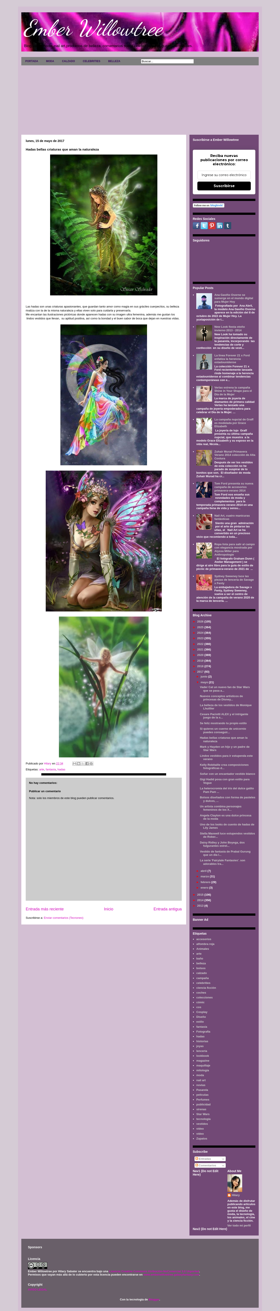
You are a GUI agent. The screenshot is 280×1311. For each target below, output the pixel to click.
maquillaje (203, 1065)
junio (204, 676)
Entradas (203, 1158)
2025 (200, 627)
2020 (200, 655)
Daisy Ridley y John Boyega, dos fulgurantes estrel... (222, 844)
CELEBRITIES (91, 61)
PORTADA (31, 61)
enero (205, 887)
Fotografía (203, 1031)
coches (201, 992)
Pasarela (202, 1090)
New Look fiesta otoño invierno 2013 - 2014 (229, 328)
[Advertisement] (140, 98)
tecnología (203, 1119)
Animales (202, 948)
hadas (61, 769)
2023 (200, 638)
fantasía (51, 769)
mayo (205, 682)
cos (198, 1007)
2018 (200, 666)
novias (200, 1085)
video (200, 1128)
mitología (202, 1070)
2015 (200, 894)
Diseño (201, 1016)
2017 (200, 671)
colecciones (204, 997)
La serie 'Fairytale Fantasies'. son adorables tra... (222, 862)
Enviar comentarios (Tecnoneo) (63, 917)
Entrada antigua (168, 909)
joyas (200, 1046)
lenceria (201, 1051)
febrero (206, 882)
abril (204, 871)
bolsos (200, 968)
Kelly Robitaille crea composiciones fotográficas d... (224, 766)
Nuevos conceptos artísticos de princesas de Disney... (221, 697)
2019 (200, 660)
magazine (202, 1060)
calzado (201, 973)
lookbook (202, 1055)
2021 (200, 649)
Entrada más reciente (45, 909)
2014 (200, 900)
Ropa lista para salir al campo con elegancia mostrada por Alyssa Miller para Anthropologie (234, 549)
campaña (202, 978)
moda (200, 1075)
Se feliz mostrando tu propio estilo (223, 723)
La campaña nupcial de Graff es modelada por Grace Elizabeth (233, 423)
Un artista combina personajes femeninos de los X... (220, 808)
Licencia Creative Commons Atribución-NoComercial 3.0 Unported (154, 1271)
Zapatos (201, 1138)
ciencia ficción (206, 987)
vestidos (202, 1123)
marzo (205, 876)
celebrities (203, 983)
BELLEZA (114, 61)
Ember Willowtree (93, 28)
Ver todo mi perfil (239, 1225)
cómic (200, 1002)
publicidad (203, 1104)
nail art (201, 1080)
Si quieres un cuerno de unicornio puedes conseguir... (223, 730)
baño (199, 958)
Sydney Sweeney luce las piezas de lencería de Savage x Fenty (234, 579)
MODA (50, 61)
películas (202, 1094)
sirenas (201, 1109)
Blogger (154, 1299)
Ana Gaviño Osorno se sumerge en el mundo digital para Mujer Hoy (233, 298)
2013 (200, 905)
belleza (201, 963)
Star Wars (202, 1114)
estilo (200, 1021)
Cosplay (201, 1012)
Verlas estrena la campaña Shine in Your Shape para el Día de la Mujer (233, 391)
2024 (200, 632)
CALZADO (68, 61)
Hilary (236, 1195)
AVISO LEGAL (37, 1289)
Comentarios (205, 1165)
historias (202, 1041)
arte (41, 769)
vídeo (200, 1133)
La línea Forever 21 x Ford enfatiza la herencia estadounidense (232, 359)
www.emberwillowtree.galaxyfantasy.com (171, 1274)
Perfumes (202, 1099)
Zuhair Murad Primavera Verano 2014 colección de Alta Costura (234, 455)
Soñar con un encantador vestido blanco (227, 773)
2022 (200, 644)
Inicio (108, 909)
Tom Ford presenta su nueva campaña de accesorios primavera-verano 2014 (233, 487)
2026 (200, 621)
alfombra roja (205, 944)
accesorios (203, 939)
